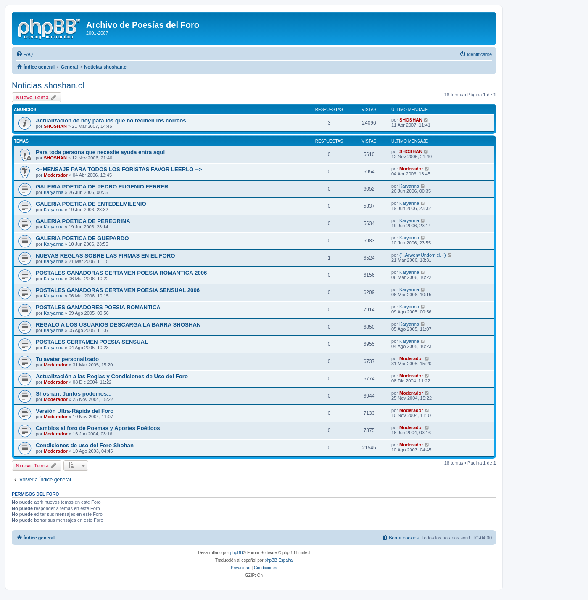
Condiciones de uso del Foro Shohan (85, 445)
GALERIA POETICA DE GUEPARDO (82, 238)
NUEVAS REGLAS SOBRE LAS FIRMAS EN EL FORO (105, 255)
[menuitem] (24, 54)
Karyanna (53, 192)
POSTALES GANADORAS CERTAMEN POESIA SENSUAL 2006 (118, 290)
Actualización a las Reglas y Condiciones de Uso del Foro (112, 376)
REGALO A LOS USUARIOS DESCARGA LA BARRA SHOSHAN (118, 324)
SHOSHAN (55, 126)
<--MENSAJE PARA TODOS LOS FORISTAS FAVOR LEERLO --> (119, 169)
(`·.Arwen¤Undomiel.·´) (422, 255)
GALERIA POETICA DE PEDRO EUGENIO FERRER (102, 186)
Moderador (56, 175)
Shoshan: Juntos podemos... (73, 393)
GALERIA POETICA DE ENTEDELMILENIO (91, 204)
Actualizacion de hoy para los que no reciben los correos (111, 120)
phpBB (236, 552)
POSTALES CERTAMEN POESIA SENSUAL (92, 342)
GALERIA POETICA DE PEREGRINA (83, 221)
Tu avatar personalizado (67, 359)
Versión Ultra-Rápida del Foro (74, 411)
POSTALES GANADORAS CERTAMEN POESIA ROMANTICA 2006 (121, 273)
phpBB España (278, 560)
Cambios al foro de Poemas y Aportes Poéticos (98, 428)
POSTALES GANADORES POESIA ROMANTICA (98, 307)
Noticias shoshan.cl (48, 85)
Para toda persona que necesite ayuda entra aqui (100, 152)
